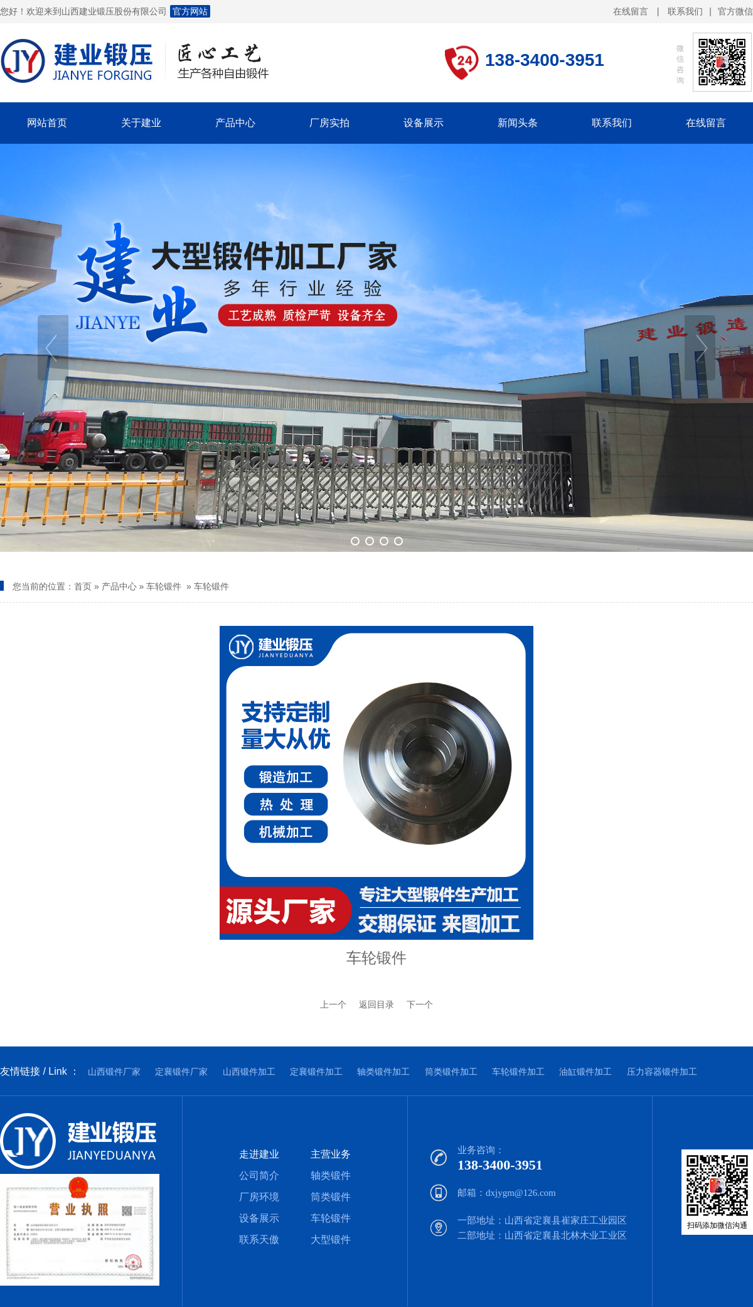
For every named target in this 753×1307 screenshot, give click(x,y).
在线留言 (630, 11)
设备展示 (259, 1218)
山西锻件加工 (249, 1072)
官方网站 (190, 11)
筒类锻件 (331, 1196)
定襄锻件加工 (316, 1072)
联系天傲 (259, 1239)
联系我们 (685, 11)
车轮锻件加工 (518, 1072)
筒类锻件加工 (451, 1072)
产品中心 (119, 586)
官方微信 (735, 12)
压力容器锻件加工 (662, 1072)
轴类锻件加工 (383, 1072)
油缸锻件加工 (585, 1072)
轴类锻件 (331, 1175)
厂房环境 (259, 1196)
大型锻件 (331, 1239)
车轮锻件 (163, 586)
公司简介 (259, 1175)
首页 (83, 586)
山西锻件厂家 (114, 1072)
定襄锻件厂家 (181, 1072)
